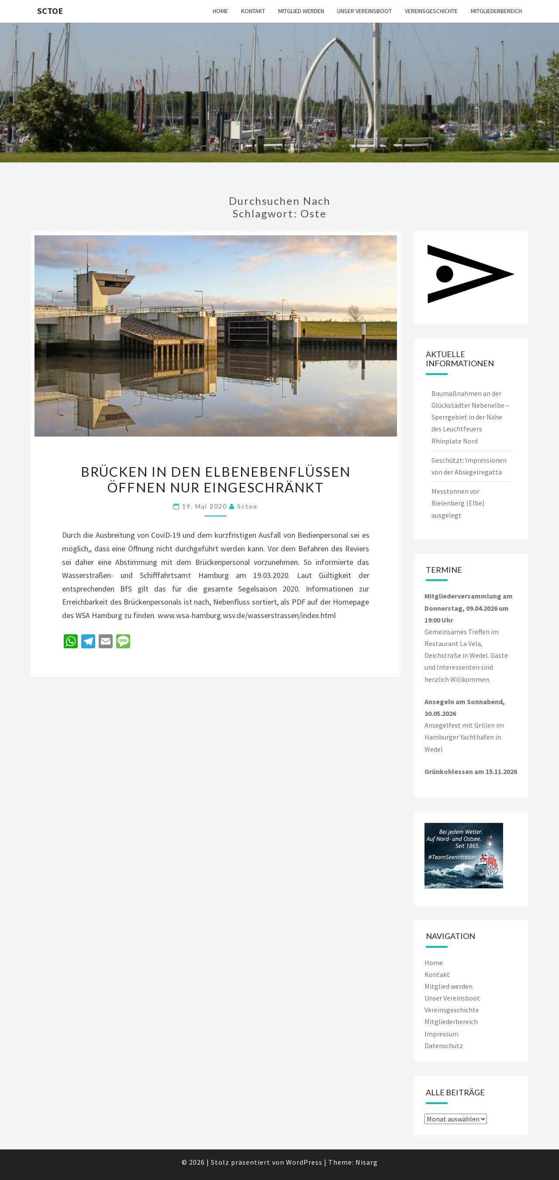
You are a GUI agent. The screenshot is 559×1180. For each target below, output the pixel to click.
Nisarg (366, 1162)
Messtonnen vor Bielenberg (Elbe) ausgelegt (457, 503)
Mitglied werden (301, 11)
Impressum (441, 1033)
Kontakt (253, 11)
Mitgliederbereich (496, 11)
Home (220, 11)
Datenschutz (443, 1045)
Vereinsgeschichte (431, 11)
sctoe (247, 506)
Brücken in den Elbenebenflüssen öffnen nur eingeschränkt (216, 479)
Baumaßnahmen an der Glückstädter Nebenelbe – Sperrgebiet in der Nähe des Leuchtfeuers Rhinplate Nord (470, 417)
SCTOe (50, 10)
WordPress (304, 1162)
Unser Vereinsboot (364, 11)
